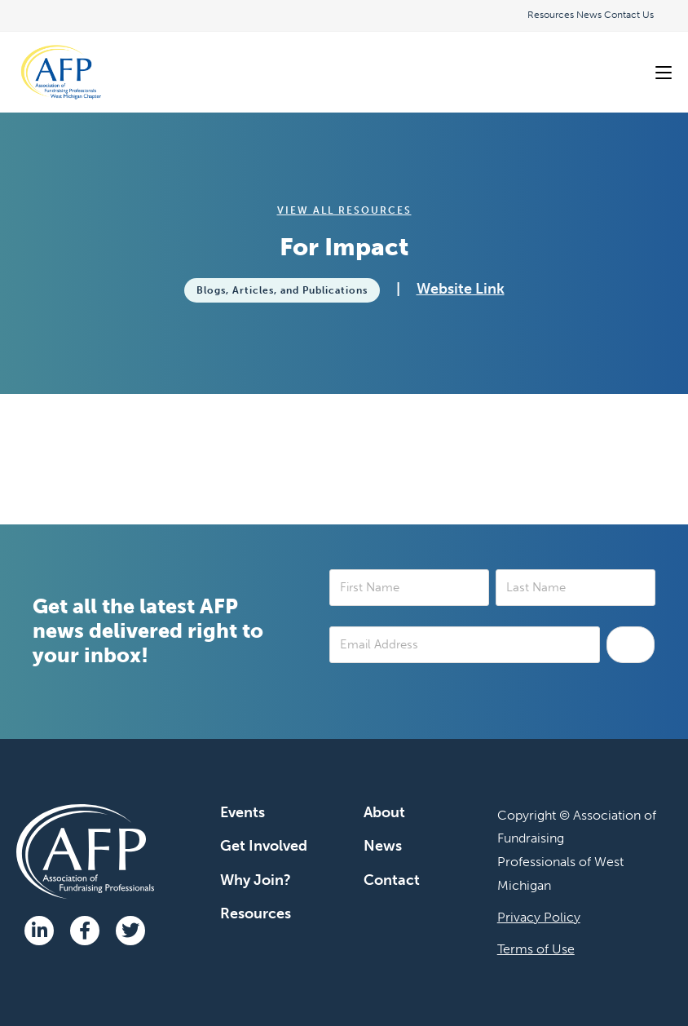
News (589, 14)
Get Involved (263, 846)
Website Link (461, 289)
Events (242, 812)
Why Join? (255, 880)
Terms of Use (536, 949)
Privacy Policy (538, 917)
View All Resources (344, 210)
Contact (392, 880)
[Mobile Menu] (663, 72)
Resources (550, 14)
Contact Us (629, 14)
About (384, 812)
